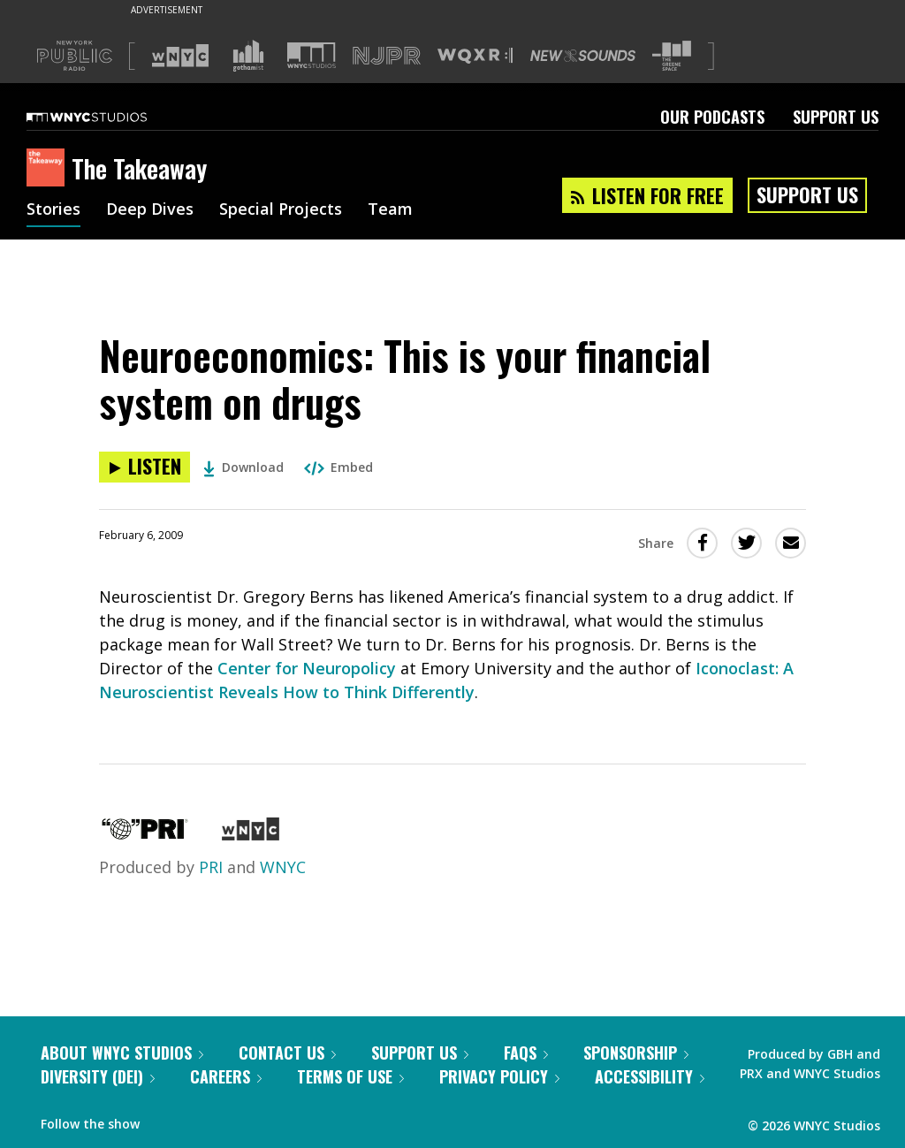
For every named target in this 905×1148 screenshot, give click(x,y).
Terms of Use (350, 1076)
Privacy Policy (499, 1076)
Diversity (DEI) (98, 1076)
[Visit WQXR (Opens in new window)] (475, 56)
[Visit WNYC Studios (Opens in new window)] (311, 55)
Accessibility (649, 1076)
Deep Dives (150, 210)
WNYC (283, 867)
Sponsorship (635, 1052)
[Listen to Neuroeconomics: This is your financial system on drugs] (144, 467)
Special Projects (280, 210)
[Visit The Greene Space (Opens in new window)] (671, 56)
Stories (53, 210)
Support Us (835, 116)
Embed (338, 467)
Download (243, 467)
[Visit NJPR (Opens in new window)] (387, 56)
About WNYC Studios (122, 1052)
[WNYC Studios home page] (109, 117)
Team (390, 210)
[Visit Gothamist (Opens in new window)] (248, 56)
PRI (211, 867)
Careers (226, 1076)
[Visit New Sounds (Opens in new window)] (582, 55)
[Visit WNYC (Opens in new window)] (180, 55)
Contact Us (287, 1052)
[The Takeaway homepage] (49, 168)
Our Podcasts (712, 116)
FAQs (526, 1052)
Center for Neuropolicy (306, 668)
